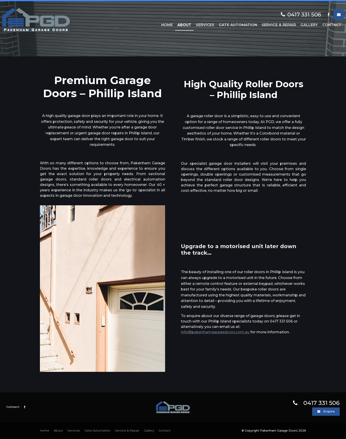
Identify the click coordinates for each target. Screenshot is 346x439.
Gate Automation (238, 25)
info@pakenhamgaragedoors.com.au (215, 332)
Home (167, 25)
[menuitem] (44, 431)
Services (205, 25)
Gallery (309, 25)
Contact (331, 25)
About (184, 25)
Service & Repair (279, 25)
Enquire (329, 411)
